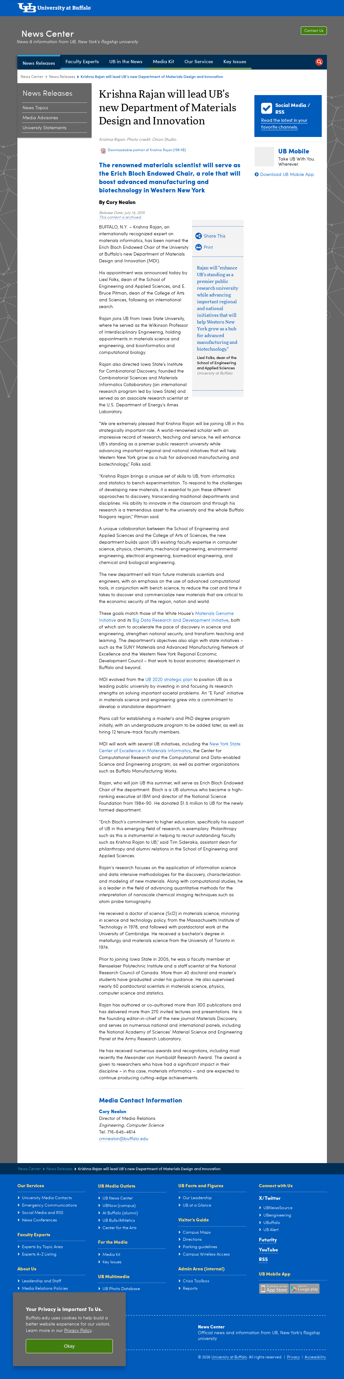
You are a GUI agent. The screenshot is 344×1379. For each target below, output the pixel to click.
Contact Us (313, 31)
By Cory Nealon (117, 202)
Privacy (293, 1357)
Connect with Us (276, 1185)
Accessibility (315, 1357)
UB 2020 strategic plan (168, 679)
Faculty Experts (33, 1234)
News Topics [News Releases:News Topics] (35, 108)
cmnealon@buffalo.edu (123, 1139)
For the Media (113, 1241)
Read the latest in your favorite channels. (284, 123)
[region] (69, 1329)
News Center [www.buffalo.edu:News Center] (32, 77)
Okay (69, 1346)
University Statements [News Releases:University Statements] (44, 128)
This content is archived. (120, 217)
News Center (51, 32)
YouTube (268, 1249)
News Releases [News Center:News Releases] (62, 77)
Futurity (268, 1239)
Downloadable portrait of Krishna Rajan (147, 150)
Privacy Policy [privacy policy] (78, 1330)
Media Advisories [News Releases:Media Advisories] (40, 118)
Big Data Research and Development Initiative (181, 620)
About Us (26, 1268)
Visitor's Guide (193, 1219)
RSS (263, 1259)
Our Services (30, 1185)
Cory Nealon (112, 1111)
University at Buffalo (229, 1357)
